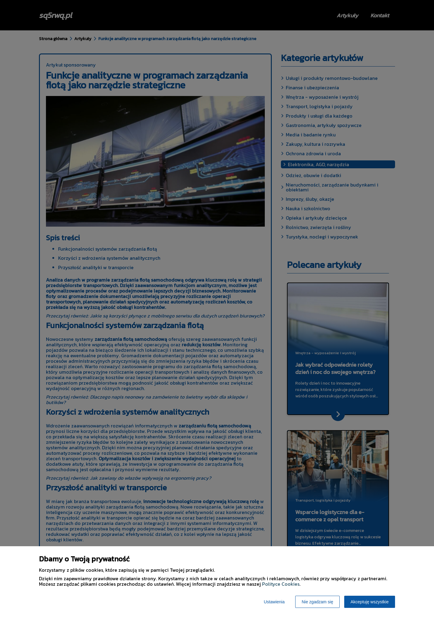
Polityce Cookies (280, 584)
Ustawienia (274, 601)
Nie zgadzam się (317, 601)
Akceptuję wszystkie (370, 601)
